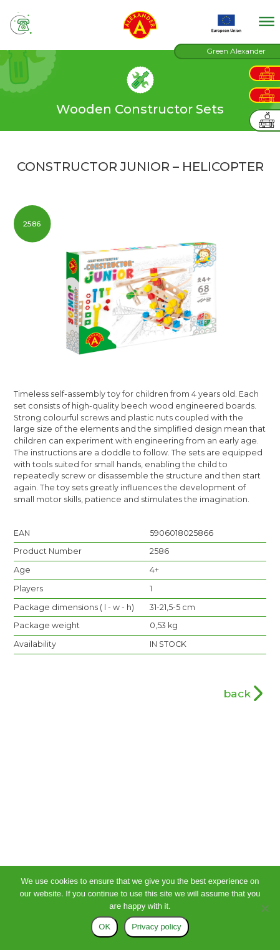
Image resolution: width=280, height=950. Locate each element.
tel (21, 23)
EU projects (226, 23)
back (237, 693)
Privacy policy (156, 926)
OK (104, 926)
